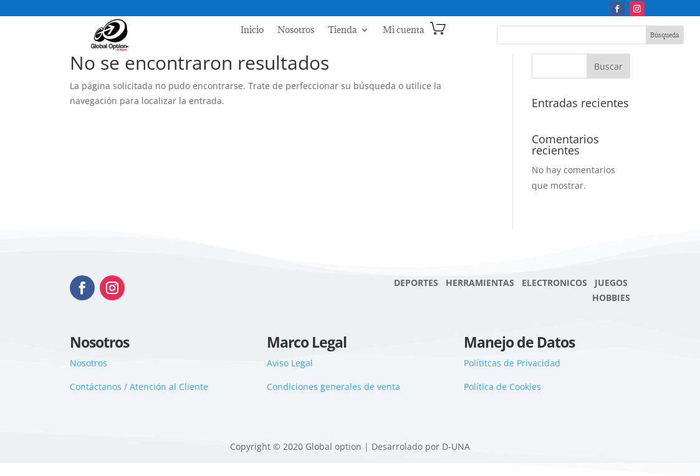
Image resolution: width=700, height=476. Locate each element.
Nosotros (295, 31)
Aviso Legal (290, 363)
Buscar (608, 66)
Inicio (252, 31)
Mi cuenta (403, 31)
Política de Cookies (502, 387)
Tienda (342, 31)
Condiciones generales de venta (333, 387)
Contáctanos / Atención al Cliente (139, 387)
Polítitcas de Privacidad (512, 363)
